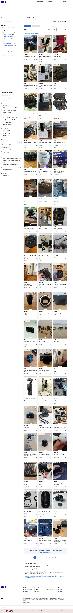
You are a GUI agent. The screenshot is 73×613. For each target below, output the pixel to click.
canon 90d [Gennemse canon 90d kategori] (27, 577)
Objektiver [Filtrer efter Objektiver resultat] (8, 39)
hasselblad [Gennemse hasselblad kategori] (47, 576)
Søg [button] (20, 142)
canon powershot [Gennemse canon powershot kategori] (56, 575)
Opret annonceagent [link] (45, 552)
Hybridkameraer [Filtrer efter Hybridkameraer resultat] (9, 32)
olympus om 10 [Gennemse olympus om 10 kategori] (33, 577)
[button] (59, 21)
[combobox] (26, 21)
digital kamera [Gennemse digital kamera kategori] (36, 576)
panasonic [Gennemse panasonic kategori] (42, 576)
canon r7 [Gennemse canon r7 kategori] (52, 576)
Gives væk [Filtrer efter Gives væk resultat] (6, 133)
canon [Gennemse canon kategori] (31, 575)
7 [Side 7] (52, 558)
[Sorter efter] (61, 29)
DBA (2, 17)
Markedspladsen (9, 17)
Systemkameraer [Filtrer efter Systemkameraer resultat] (10, 41)
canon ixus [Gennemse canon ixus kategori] (27, 575)
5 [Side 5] (46, 558)
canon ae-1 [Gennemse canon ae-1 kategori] (49, 575)
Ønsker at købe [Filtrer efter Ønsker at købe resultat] (7, 135)
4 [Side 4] (43, 558)
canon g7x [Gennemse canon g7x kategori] (57, 576)
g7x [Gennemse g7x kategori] (34, 575)
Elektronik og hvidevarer (20, 17)
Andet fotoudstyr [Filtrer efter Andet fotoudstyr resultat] (10, 45)
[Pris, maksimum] (12, 142)
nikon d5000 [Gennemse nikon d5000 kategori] (30, 576)
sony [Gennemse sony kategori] (46, 575)
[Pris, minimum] (4, 142)
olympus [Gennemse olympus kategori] (42, 575)
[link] (8, 28)
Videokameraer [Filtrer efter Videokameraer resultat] (9, 43)
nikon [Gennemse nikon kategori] (38, 577)
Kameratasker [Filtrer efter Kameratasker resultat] (9, 34)
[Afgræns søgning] (11, 95)
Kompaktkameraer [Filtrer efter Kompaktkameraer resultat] (10, 36)
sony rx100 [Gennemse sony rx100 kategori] (37, 575)
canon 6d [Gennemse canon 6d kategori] (62, 576)
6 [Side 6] (49, 558)
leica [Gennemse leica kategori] (26, 576)
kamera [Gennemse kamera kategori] (62, 575)
